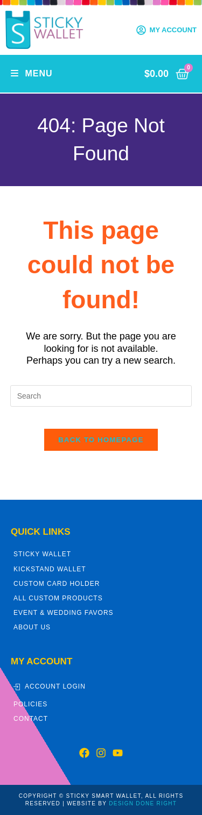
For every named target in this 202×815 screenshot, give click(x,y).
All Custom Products (58, 598)
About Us (32, 627)
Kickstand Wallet (49, 569)
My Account (173, 30)
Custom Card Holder (56, 583)
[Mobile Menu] (32, 74)
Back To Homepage (100, 440)
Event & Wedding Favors (63, 612)
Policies (30, 704)
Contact (30, 718)
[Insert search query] (101, 396)
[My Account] (141, 30)
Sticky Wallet (42, 554)
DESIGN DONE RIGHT (143, 803)
